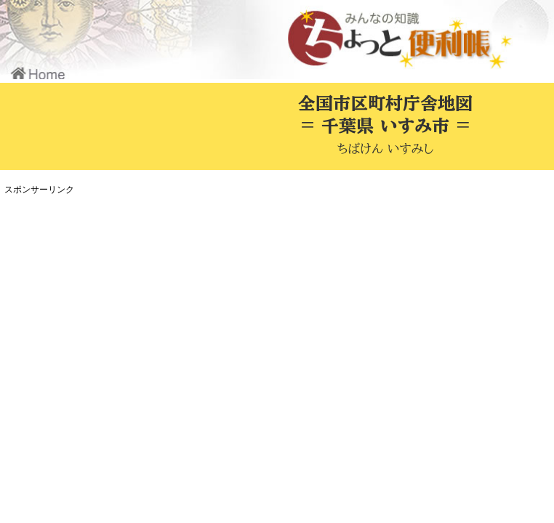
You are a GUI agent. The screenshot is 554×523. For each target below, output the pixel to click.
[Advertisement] (273, 300)
